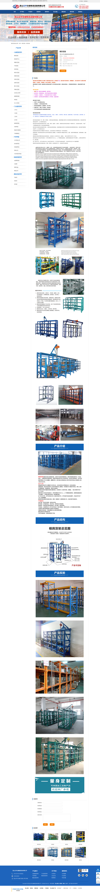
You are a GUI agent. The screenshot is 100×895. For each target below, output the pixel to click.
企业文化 (54, 877)
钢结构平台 (16, 59)
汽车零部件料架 (17, 153)
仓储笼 (15, 163)
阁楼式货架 (16, 62)
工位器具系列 (44, 875)
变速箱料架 (16, 147)
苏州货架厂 (59, 889)
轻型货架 (16, 69)
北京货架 (80, 889)
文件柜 (15, 119)
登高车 (15, 180)
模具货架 (72, 11)
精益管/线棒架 (17, 130)
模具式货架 (16, 72)
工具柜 (15, 113)
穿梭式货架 (16, 89)
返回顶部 (98, 881)
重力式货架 (16, 86)
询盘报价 (98, 874)
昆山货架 (37, 0)
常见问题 (55, 11)
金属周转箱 (16, 160)
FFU (70, 889)
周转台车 (16, 150)
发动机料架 (16, 143)
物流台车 (16, 170)
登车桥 (15, 184)
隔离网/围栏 (17, 96)
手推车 (15, 177)
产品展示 (30, 11)
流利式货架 (16, 79)
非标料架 (16, 126)
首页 (15, 11)
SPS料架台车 (17, 140)
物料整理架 (16, 123)
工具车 (15, 116)
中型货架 (16, 65)
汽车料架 (34, 877)
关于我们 (81, 1)
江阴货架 (75, 889)
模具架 (41, 0)
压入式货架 (16, 103)
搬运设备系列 (35, 879)
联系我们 (86, 1)
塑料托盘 (16, 167)
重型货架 (64, 11)
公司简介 (54, 875)
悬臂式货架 (16, 82)
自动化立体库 (17, 92)
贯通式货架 (16, 75)
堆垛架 (15, 99)
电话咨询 (98, 878)
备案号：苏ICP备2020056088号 (71, 884)
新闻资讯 (47, 11)
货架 (43, 0)
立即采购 (63, 70)
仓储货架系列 (35, 875)
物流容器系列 (44, 877)
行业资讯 (64, 877)
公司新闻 (64, 875)
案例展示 (39, 11)
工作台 (15, 109)
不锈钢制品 (16, 133)
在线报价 (98, 870)
